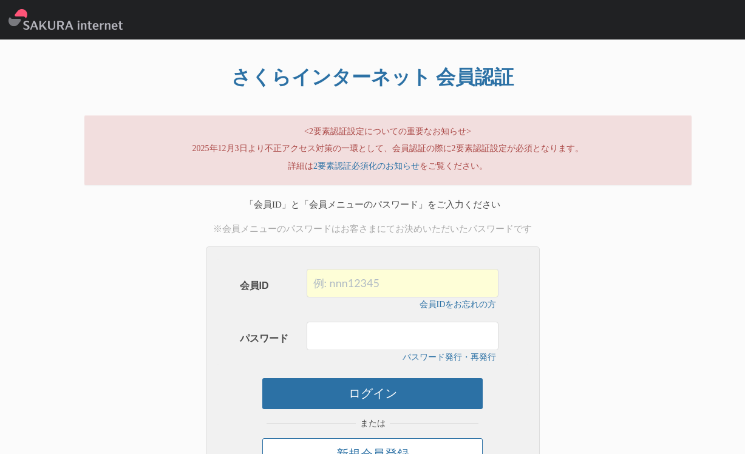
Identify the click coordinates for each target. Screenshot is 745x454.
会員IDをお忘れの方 (458, 304)
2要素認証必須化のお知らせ (366, 166)
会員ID (254, 285)
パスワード (264, 338)
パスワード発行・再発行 (449, 357)
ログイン (373, 393)
